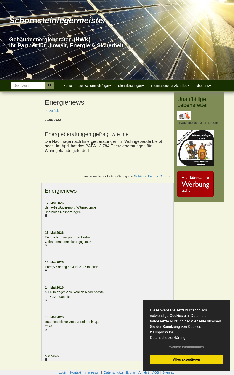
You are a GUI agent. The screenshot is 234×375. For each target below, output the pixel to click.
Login (62, 372)
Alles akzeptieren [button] (186, 359)
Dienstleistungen (131, 86)
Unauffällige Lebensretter (192, 102)
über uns (203, 86)
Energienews (61, 191)
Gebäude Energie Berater (152, 176)
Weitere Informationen (186, 347)
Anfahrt (143, 372)
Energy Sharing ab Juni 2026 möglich (71, 267)
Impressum (164, 332)
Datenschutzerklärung (168, 338)
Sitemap (168, 372)
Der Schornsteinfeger (95, 86)
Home (67, 86)
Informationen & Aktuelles (170, 86)
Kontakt (75, 372)
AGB (155, 372)
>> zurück (52, 110)
